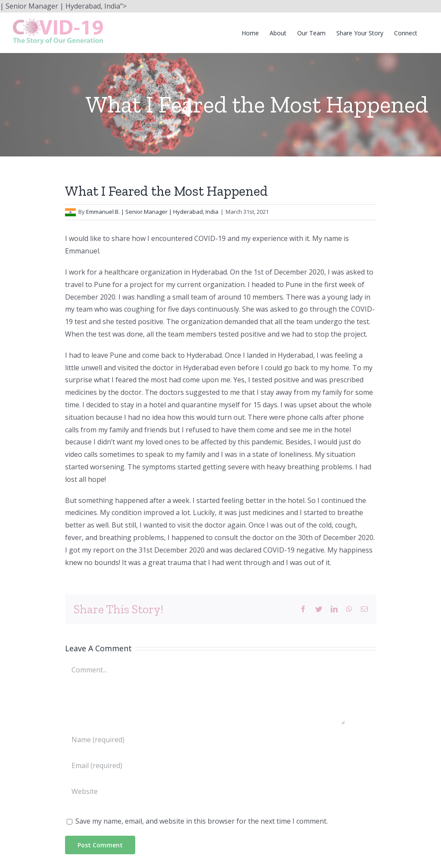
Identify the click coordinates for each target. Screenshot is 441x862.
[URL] (205, 791)
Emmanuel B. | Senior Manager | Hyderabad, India (152, 212)
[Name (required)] (205, 739)
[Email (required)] (205, 765)
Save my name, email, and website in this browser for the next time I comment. (201, 821)
